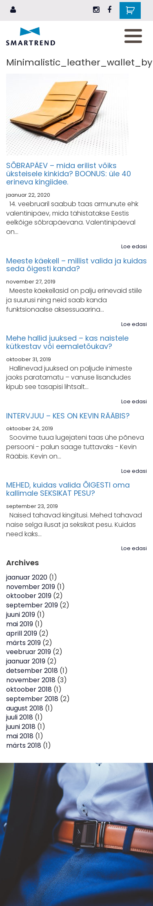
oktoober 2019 (28, 595)
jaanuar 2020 (26, 577)
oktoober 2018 (29, 689)
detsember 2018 (32, 670)
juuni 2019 (20, 614)
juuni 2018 (20, 726)
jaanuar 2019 (25, 661)
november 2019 (30, 586)
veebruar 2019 (28, 651)
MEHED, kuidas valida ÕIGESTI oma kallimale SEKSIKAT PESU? (68, 489)
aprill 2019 (21, 633)
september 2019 (32, 605)
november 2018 (30, 680)
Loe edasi (134, 246)
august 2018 (24, 708)
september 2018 (32, 699)
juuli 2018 (19, 717)
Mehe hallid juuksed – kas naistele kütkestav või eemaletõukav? (67, 342)
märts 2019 (23, 642)
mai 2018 (19, 736)
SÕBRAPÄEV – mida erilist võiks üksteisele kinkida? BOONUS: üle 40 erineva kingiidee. (68, 173)
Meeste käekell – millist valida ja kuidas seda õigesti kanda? (76, 265)
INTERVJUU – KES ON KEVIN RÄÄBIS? (68, 416)
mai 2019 (19, 624)
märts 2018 (23, 745)
